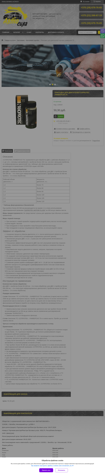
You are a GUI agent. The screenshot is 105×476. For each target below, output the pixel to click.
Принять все (46, 470)
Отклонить (61, 470)
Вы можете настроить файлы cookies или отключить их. (51, 466)
